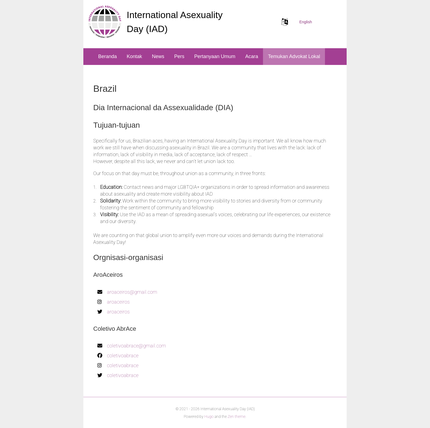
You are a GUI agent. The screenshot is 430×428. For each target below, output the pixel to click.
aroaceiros (118, 302)
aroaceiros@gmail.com (132, 292)
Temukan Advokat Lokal (294, 56)
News (158, 56)
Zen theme (236, 416)
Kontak (134, 56)
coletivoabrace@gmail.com (136, 346)
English (305, 22)
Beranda (107, 56)
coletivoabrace (122, 355)
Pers (179, 56)
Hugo (209, 416)
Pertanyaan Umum (214, 56)
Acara (251, 56)
